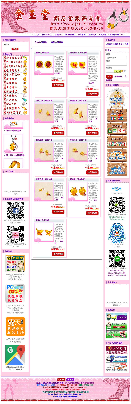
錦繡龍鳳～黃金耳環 (78, 101)
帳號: (108, 54)
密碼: (108, 61)
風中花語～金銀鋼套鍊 (15, 157)
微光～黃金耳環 (42, 53)
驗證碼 (109, 68)
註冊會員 (118, 77)
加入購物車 (58, 85)
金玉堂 (57, 73)
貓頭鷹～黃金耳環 (77, 179)
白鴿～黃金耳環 (42, 220)
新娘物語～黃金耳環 (44, 140)
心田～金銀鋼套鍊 (13, 132)
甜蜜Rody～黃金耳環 (78, 53)
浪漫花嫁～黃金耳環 (44, 101)
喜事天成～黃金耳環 (44, 179)
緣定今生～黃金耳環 (78, 140)
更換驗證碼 (125, 71)
